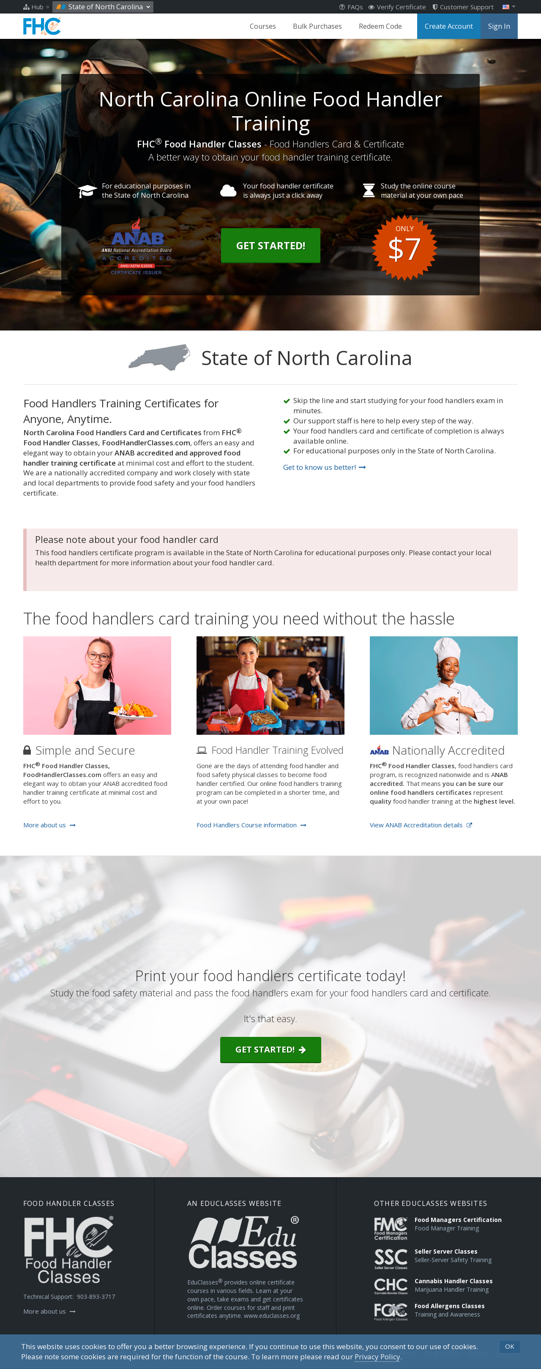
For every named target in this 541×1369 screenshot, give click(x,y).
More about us (49, 825)
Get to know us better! (324, 467)
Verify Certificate (397, 7)
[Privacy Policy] (377, 1357)
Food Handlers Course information (251, 825)
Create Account (449, 26)
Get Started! (270, 245)
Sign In (499, 26)
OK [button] (509, 1346)
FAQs (351, 7)
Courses (263, 26)
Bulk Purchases (317, 26)
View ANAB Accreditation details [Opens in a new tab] (421, 825)
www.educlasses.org (272, 1316)
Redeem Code (380, 26)
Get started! (270, 1049)
